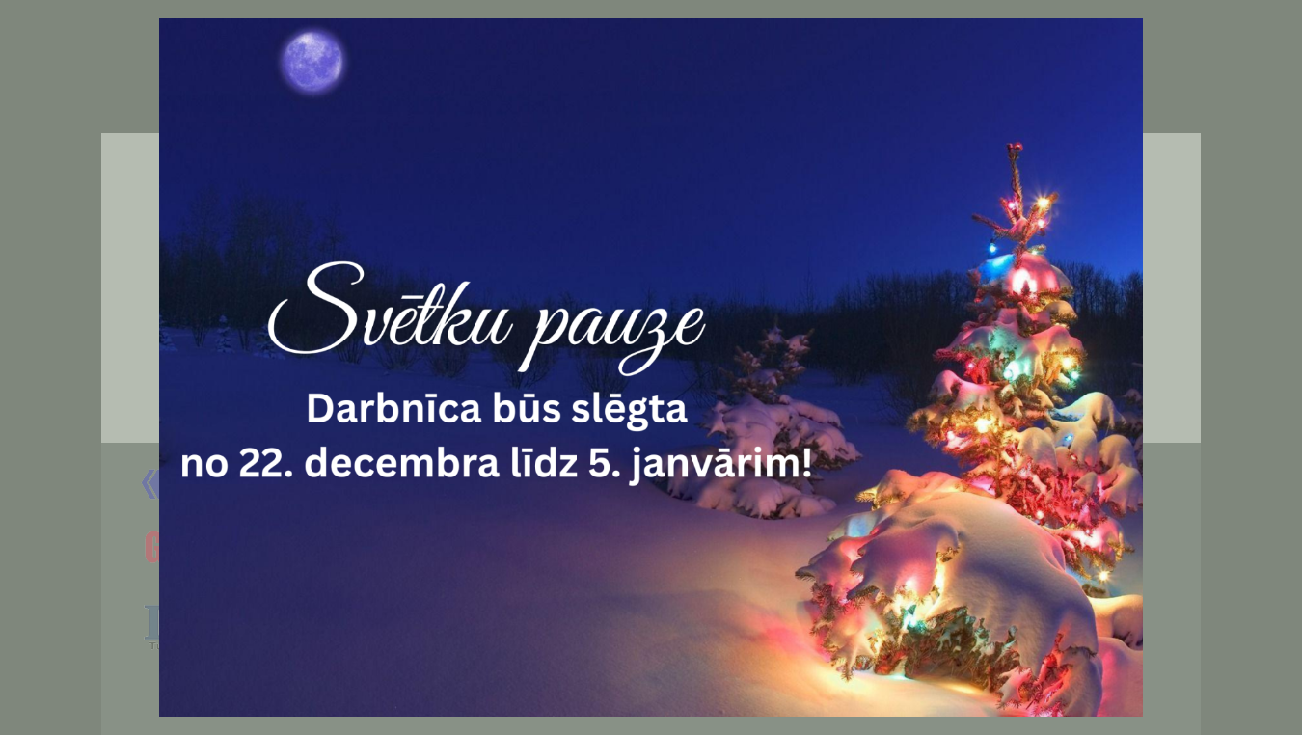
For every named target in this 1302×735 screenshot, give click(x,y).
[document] (651, 367)
